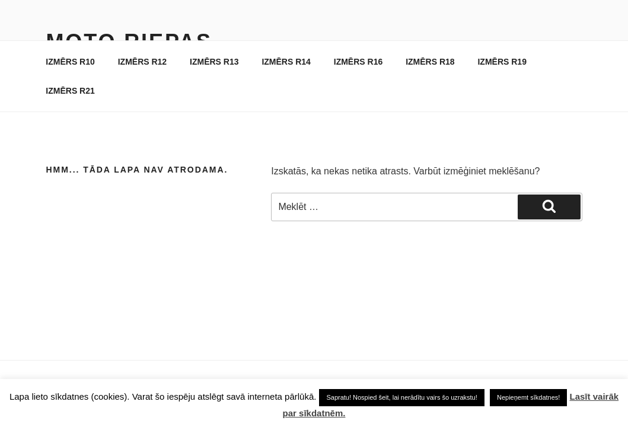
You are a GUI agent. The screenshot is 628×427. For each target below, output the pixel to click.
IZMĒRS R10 (70, 61)
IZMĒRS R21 (70, 90)
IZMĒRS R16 (358, 61)
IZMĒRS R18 (430, 61)
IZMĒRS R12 (142, 61)
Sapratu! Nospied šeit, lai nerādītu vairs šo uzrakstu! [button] (401, 397)
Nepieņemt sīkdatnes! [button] (528, 397)
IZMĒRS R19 (501, 61)
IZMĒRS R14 (286, 61)
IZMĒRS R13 (214, 61)
